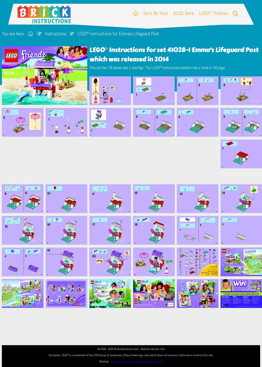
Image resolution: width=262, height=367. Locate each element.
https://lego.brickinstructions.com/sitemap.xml (136, 361)
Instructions (55, 34)
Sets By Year (155, 13)
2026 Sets (183, 13)
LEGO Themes (213, 13)
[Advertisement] (133, 160)
